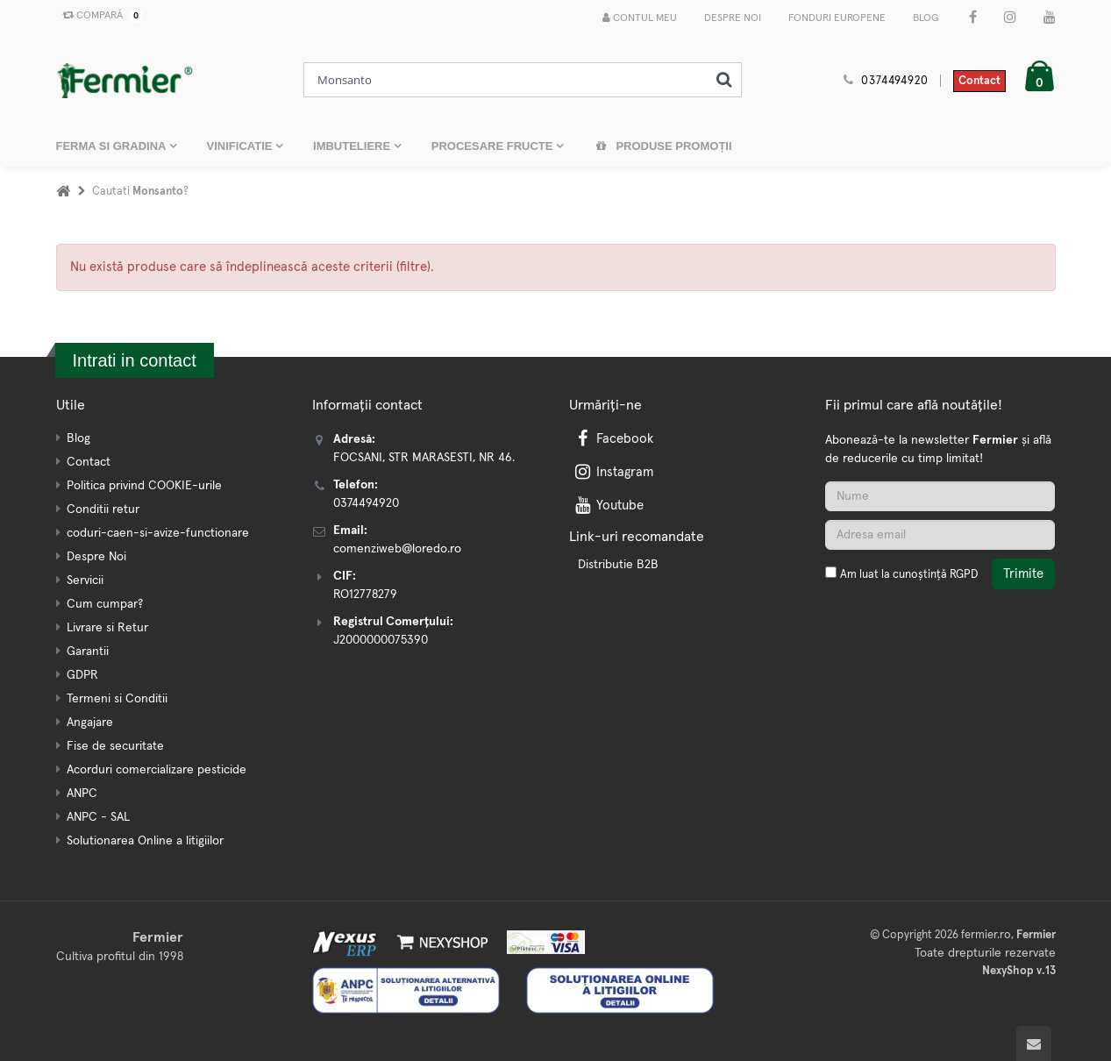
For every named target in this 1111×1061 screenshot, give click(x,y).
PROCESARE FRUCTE (493, 146)
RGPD (964, 574)
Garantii (88, 651)
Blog (925, 18)
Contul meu (639, 18)
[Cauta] (723, 79)
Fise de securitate (115, 746)
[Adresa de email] (940, 535)
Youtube (608, 505)
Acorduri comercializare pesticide (156, 770)
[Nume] (940, 496)
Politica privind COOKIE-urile (144, 486)
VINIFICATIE (241, 146)
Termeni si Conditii (117, 699)
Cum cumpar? (105, 604)
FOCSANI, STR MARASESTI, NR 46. (424, 458)
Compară (99, 16)
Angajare (90, 722)
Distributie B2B (618, 565)
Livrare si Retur (107, 628)
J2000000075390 (380, 640)
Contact (979, 81)
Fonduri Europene (837, 18)
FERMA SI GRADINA (112, 146)
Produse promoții (663, 146)
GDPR (82, 675)
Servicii (85, 580)
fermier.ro (986, 935)
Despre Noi (732, 18)
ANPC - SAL (98, 817)
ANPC (82, 793)
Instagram (613, 472)
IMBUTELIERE (353, 146)
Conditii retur (103, 509)
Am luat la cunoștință (909, 574)
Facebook (613, 438)
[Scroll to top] (1033, 1043)
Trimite (1023, 573)
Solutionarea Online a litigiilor (145, 841)
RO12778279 (365, 594)
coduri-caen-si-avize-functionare (158, 533)
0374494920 (894, 81)
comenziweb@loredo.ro (397, 549)
